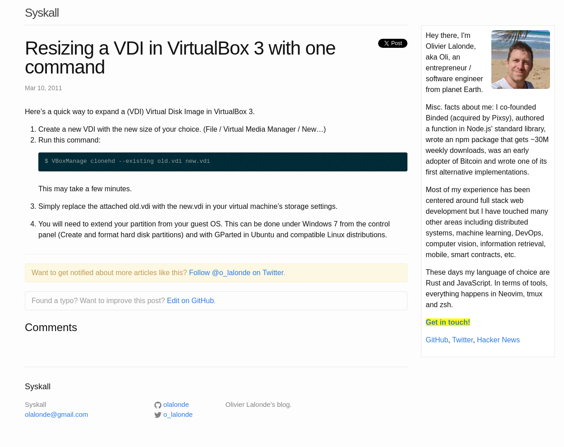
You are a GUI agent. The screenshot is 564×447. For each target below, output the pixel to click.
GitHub (437, 340)
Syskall (42, 12)
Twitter (462, 340)
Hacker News (498, 340)
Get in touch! (448, 322)
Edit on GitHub (190, 300)
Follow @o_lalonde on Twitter (236, 272)
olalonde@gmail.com (56, 414)
